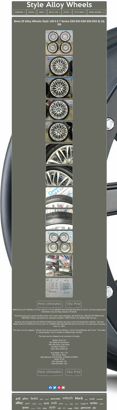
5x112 (34, 398)
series (93, 403)
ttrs (64, 408)
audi (54, 403)
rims (39, 408)
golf (18, 398)
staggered (84, 403)
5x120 (92, 399)
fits (94, 407)
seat (86, 399)
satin (71, 404)
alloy (19, 403)
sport (27, 403)
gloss (25, 398)
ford (41, 399)
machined (100, 399)
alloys (45, 408)
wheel (101, 404)
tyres (26, 407)
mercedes (55, 398)
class (76, 408)
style (52, 407)
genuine (86, 408)
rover (61, 404)
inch (46, 403)
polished (33, 408)
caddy (34, 404)
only (59, 408)
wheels (68, 398)
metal (66, 404)
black (79, 398)
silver (76, 404)
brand (46, 399)
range (70, 408)
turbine (40, 404)
